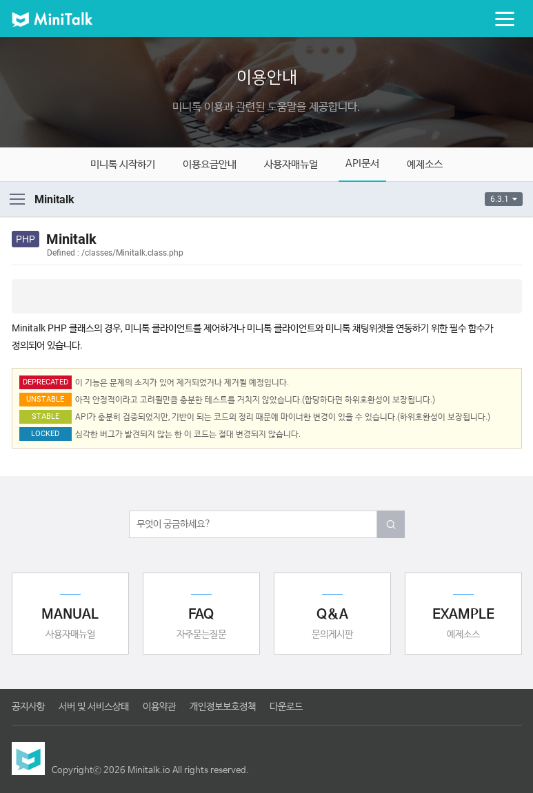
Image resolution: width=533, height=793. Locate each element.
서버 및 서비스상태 (94, 706)
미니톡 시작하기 (122, 164)
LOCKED (45, 433)
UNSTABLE (45, 399)
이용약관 (159, 706)
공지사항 (28, 706)
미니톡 (63, 18)
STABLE (45, 416)
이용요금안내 (210, 164)
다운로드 (286, 706)
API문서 (362, 163)
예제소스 (425, 164)
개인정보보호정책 (223, 706)
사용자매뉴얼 (291, 164)
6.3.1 (503, 199)
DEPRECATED (45, 382)
